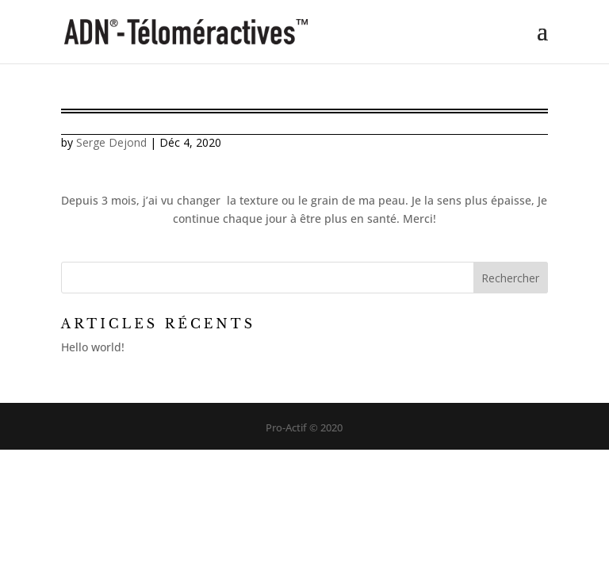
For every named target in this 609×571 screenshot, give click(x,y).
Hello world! (92, 346)
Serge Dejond (111, 142)
